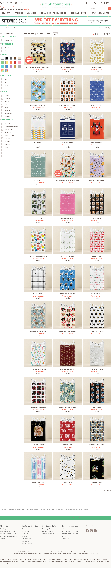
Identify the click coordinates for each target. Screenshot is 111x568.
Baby (6, 107)
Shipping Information (49, 529)
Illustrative (8, 144)
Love (6, 156)
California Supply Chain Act (8, 536)
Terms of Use (26, 541)
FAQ (63, 529)
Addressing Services (48, 534)
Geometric (8, 150)
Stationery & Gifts (100, 13)
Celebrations (44, 13)
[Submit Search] (109, 8)
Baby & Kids (30, 13)
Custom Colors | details (38, 185)
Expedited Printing (48, 531)
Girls (6, 88)
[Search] (99, 8)
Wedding (19, 13)
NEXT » (108, 34)
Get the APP (65, 538)
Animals (7, 138)
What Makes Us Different (7, 531)
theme (4, 92)
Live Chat (19, 3)
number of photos (10, 44)
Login (89, 3)
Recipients (6, 75)
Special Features (9, 36)
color (4, 54)
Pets (6, 153)
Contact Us (25, 529)
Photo (6, 51)
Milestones (8, 141)
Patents (2, 538)
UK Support (25, 531)
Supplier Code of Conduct (8, 534)
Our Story (3, 529)
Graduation (7, 13)
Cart (108, 3)
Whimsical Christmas (11, 127)
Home (2, 28)
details (38, 72)
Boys (6, 85)
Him (6, 82)
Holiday (7, 101)
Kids (6, 104)
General (7, 96)
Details (26, 9)
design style (7, 120)
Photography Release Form (70, 531)
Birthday (7, 98)
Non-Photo (8, 48)
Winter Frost (8, 129)
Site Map (64, 536)
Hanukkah (8, 132)
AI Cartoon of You (10, 40)
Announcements (61, 13)
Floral (6, 147)
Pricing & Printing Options (70, 534)
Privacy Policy (26, 538)
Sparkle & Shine (9, 135)
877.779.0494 (6, 3)
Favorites (100, 3)
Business (85, 13)
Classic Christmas (10, 124)
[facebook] (87, 530)
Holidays (75, 13)
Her (6, 79)
